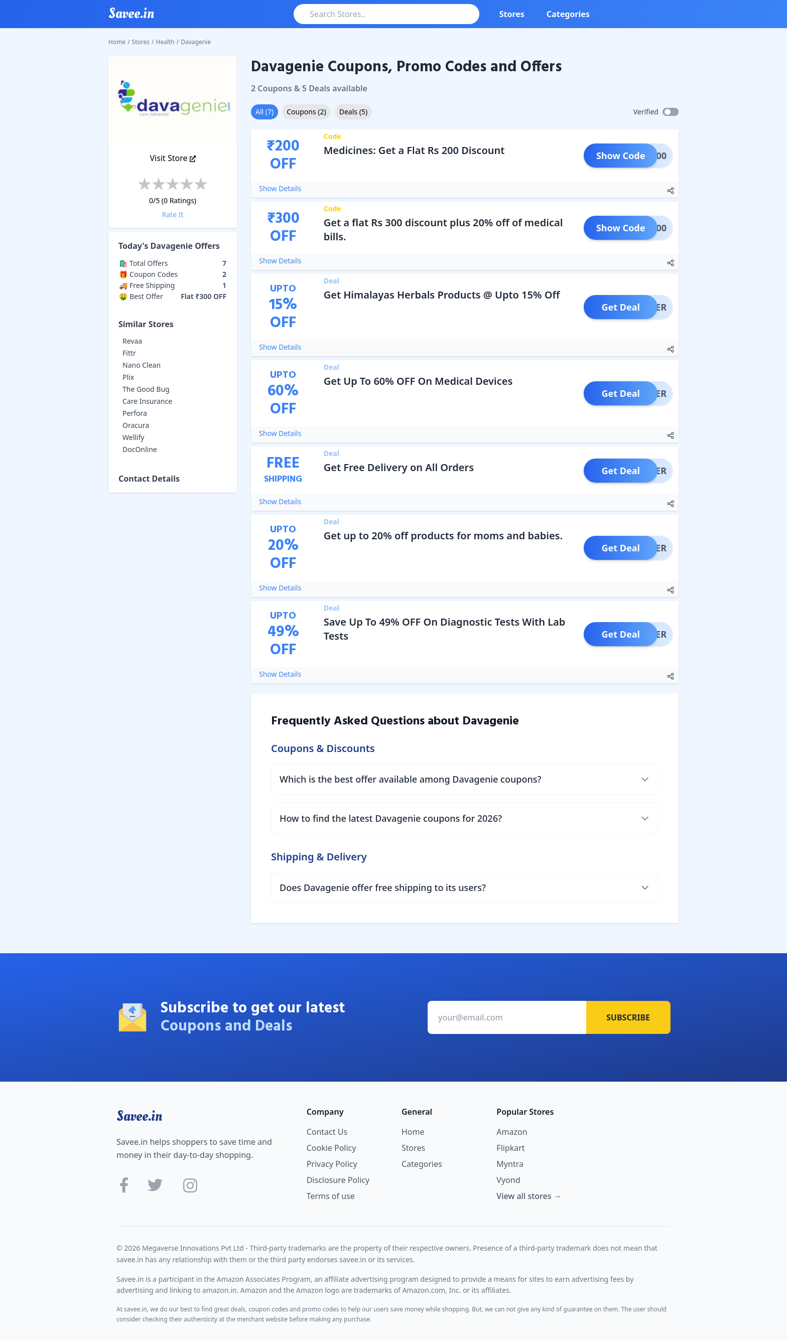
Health (165, 42)
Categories (568, 14)
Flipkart (510, 1147)
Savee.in (139, 1116)
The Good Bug (146, 389)
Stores (511, 14)
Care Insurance (147, 401)
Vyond (508, 1179)
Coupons (306, 111)
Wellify (133, 437)
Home (116, 42)
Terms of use (331, 1196)
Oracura (135, 425)
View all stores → (528, 1196)
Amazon (511, 1131)
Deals (353, 111)
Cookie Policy (331, 1147)
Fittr (129, 353)
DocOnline (139, 449)
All (264, 111)
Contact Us (327, 1131)
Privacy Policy (332, 1163)
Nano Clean (141, 365)
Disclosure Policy (338, 1179)
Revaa (132, 341)
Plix (128, 377)
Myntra (509, 1163)
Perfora (134, 413)
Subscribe (628, 1017)
